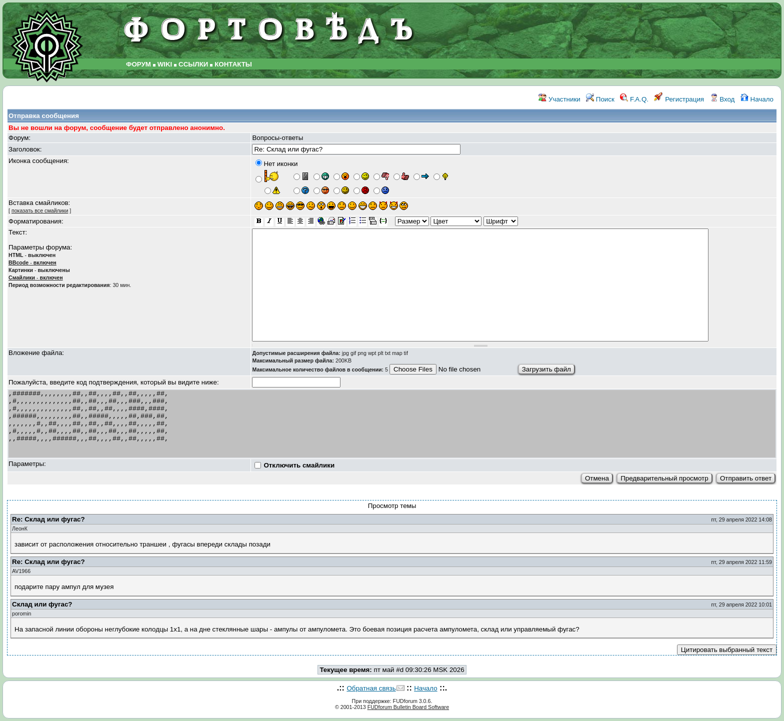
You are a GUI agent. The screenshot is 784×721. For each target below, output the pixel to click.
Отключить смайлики (299, 465)
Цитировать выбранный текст (726, 650)
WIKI (165, 64)
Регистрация (679, 99)
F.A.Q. (634, 99)
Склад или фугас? (42, 604)
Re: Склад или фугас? (48, 519)
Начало (757, 99)
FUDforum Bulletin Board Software (408, 707)
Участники (559, 99)
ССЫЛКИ (193, 64)
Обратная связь (371, 688)
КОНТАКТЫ (233, 64)
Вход (722, 99)
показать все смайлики (40, 211)
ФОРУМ (138, 64)
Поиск (600, 99)
